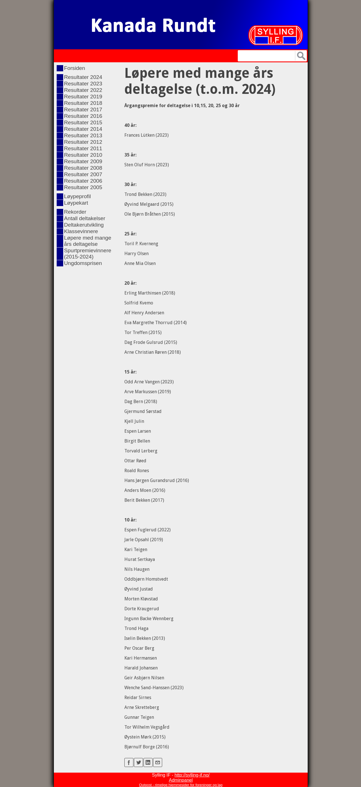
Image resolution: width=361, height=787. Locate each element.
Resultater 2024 (83, 77)
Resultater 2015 (83, 122)
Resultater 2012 (83, 142)
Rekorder (75, 212)
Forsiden (74, 68)
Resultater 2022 (83, 90)
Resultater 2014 (83, 129)
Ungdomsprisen (83, 263)
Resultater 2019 (83, 97)
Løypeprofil (77, 196)
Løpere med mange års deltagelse (87, 241)
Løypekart (76, 203)
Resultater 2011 (83, 148)
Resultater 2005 (83, 187)
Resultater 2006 (83, 181)
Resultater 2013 (83, 135)
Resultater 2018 (83, 103)
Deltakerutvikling (84, 225)
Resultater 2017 (83, 109)
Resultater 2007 (83, 174)
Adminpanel (181, 780)
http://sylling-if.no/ (192, 775)
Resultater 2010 (83, 155)
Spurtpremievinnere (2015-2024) (87, 253)
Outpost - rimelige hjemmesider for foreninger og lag (181, 785)
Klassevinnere (81, 231)
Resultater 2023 (83, 84)
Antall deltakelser (84, 218)
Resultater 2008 (83, 168)
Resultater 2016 (83, 116)
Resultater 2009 (83, 161)
